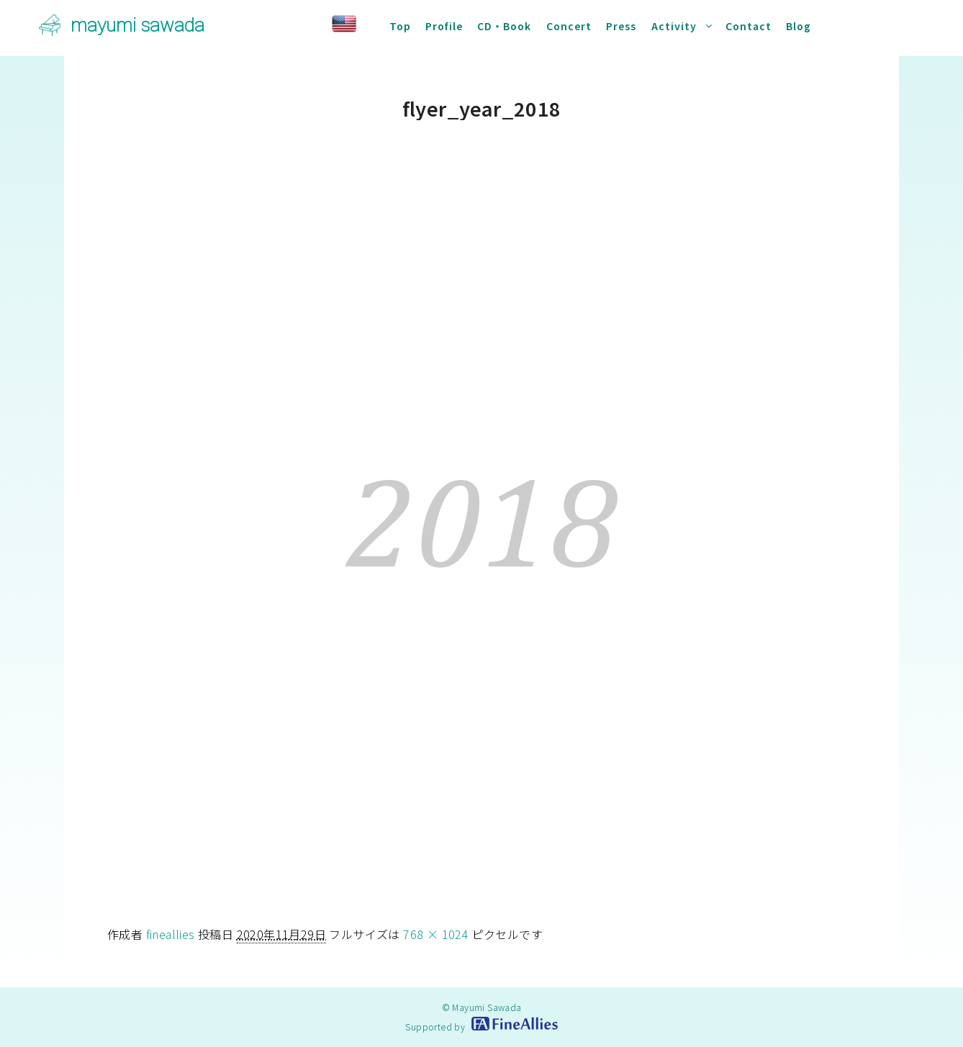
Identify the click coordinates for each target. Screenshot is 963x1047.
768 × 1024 (436, 934)
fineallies (170, 934)
